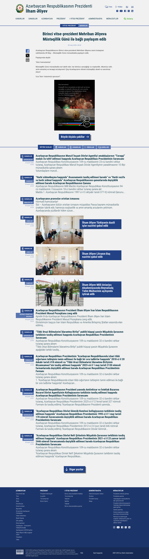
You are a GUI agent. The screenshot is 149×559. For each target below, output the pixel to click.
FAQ (81, 553)
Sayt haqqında (97, 553)
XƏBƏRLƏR (20, 18)
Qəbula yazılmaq (118, 510)
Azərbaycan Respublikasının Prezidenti (59, 6)
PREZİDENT (61, 18)
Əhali (17, 501)
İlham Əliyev (36, 11)
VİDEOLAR (90, 147)
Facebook (125, 11)
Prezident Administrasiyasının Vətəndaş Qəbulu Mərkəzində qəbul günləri (121, 505)
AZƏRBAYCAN (47, 18)
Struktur (91, 496)
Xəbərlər (83, 26)
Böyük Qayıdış (20, 518)
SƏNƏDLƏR (32, 18)
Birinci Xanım (44, 501)
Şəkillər (67, 501)
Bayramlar (19, 509)
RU (127, 7)
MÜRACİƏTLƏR (112, 18)
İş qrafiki (42, 496)
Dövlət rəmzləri (20, 506)
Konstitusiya (19, 504)
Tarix (17, 496)
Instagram (117, 11)
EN (132, 7)
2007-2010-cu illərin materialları (123, 553)
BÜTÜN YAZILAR (46, 147)
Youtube (121, 11)
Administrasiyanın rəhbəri (96, 494)
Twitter (129, 11)
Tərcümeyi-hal (44, 499)
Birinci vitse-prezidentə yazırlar (73, 506)
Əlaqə (90, 501)
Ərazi (17, 499)
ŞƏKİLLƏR (105, 147)
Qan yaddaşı (19, 521)
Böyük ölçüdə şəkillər (73, 136)
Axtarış (130, 18)
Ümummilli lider (20, 494)
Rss (132, 11)
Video (120, 7)
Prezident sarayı (93, 499)
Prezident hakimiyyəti (46, 494)
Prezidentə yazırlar (118, 496)
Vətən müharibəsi (21, 516)
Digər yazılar (76, 469)
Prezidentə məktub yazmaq (121, 494)
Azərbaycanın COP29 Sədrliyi (24, 530)
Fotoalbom (19, 537)
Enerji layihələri (20, 523)
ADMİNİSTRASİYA (95, 18)
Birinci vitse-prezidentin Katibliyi (74, 494)
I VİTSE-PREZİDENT (77, 18)
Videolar (67, 504)
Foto (110, 7)
